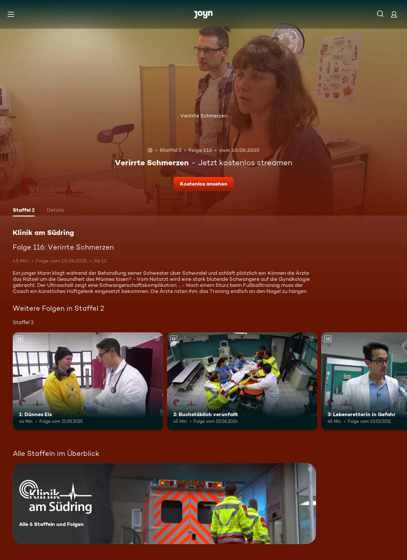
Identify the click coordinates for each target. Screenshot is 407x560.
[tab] (23, 210)
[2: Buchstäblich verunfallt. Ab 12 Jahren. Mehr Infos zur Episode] (242, 381)
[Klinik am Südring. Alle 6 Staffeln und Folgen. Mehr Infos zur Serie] (164, 503)
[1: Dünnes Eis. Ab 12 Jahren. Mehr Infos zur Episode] (88, 381)
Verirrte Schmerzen (203, 116)
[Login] (394, 14)
